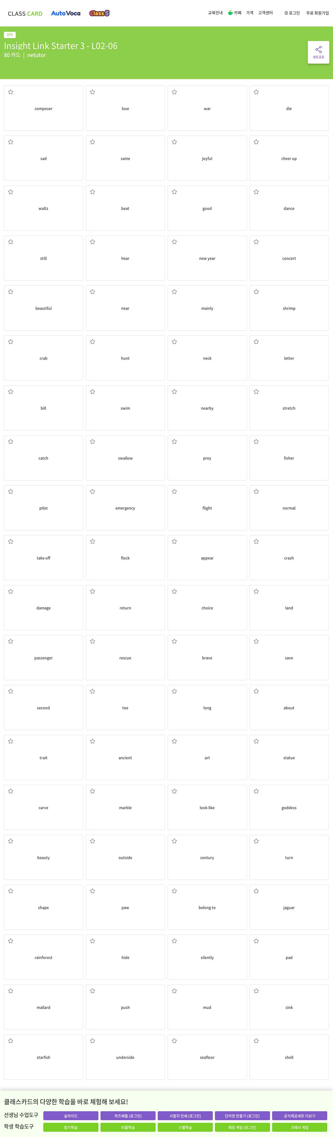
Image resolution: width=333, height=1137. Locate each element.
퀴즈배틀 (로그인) (128, 1115)
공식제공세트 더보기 (299, 1115)
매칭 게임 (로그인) (242, 1127)
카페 (234, 13)
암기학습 (71, 1127)
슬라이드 (71, 1115)
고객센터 (265, 13)
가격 (249, 13)
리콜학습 (128, 1127)
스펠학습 (185, 1127)
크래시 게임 (300, 1127)
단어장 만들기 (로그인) (242, 1115)
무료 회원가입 (317, 13)
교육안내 (215, 13)
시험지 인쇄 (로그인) (185, 1115)
